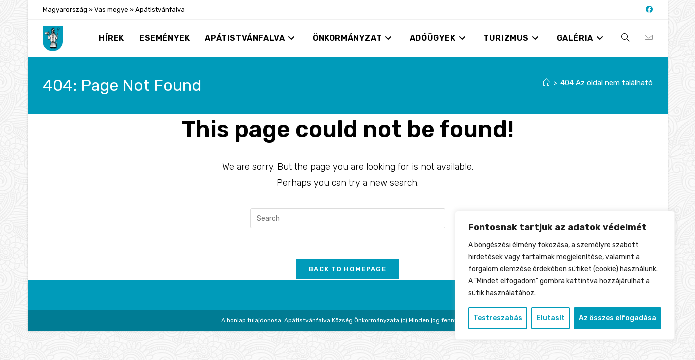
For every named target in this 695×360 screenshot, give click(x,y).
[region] (565, 275)
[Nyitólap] (546, 83)
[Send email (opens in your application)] (649, 38)
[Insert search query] (347, 218)
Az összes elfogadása (617, 318)
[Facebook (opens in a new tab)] (648, 10)
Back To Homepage (347, 269)
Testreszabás (497, 318)
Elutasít (550, 318)
